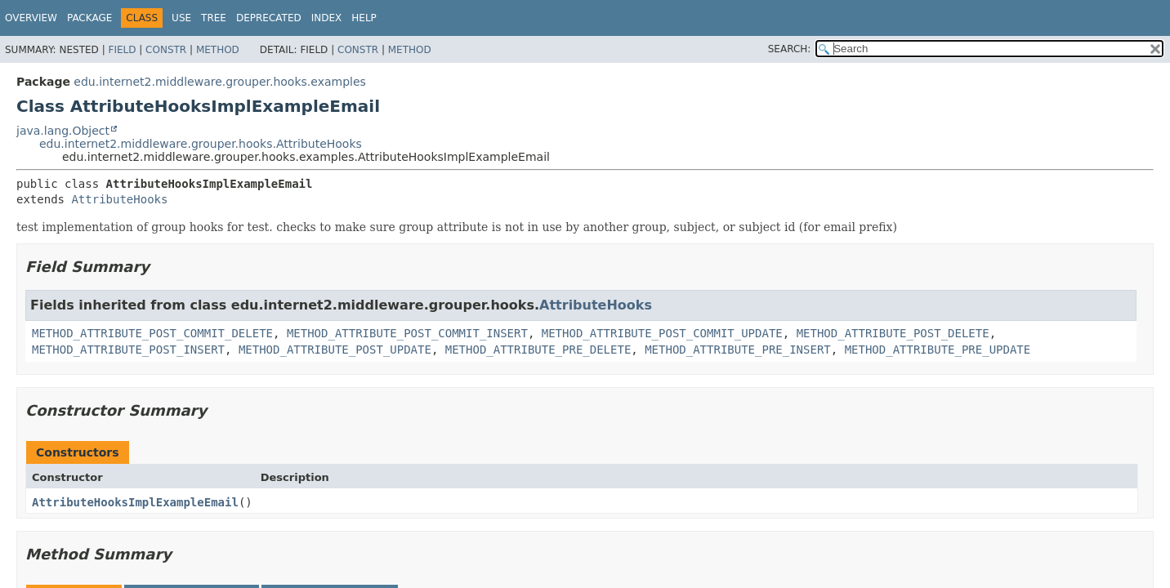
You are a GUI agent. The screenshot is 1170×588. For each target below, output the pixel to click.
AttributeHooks (119, 199)
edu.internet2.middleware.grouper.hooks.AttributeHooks (200, 143)
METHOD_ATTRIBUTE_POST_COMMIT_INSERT (407, 333)
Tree (213, 18)
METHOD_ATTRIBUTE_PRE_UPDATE (938, 349)
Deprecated (268, 18)
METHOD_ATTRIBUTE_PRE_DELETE (538, 349)
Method (217, 50)
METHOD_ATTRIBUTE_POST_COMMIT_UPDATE (662, 333)
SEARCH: (789, 49)
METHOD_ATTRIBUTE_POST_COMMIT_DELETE (152, 333)
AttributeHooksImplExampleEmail (135, 502)
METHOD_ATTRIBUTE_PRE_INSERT (738, 349)
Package (89, 18)
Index (326, 18)
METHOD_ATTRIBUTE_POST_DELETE (893, 333)
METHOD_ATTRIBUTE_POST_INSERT (128, 349)
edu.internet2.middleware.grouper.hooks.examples (219, 81)
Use (181, 18)
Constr (165, 50)
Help (364, 18)
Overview (31, 18)
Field (122, 50)
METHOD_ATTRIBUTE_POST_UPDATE (335, 349)
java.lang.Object (62, 130)
